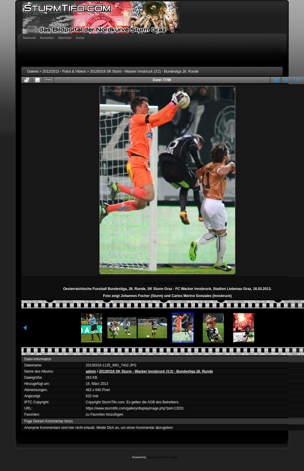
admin (91, 371)
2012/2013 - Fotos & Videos (64, 71)
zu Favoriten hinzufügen (104, 414)
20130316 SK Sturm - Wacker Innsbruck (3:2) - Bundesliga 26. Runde (144, 71)
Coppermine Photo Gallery (162, 457)
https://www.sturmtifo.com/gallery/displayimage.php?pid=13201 (135, 408)
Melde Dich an (108, 428)
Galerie (33, 71)
